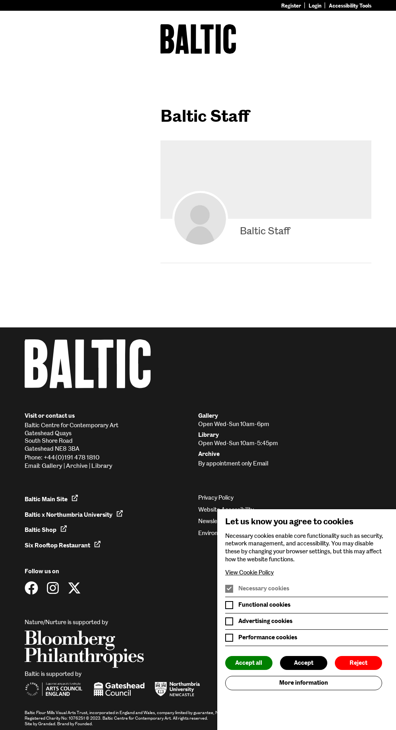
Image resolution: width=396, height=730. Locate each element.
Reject (358, 662)
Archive (77, 465)
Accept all (248, 662)
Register (291, 5)
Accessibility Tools (350, 5)
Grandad (46, 723)
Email (261, 463)
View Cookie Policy (249, 572)
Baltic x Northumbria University (74, 514)
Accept (303, 662)
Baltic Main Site (52, 498)
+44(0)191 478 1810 (72, 457)
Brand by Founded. (75, 723)
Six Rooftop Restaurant (63, 544)
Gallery (52, 465)
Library (101, 465)
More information (303, 682)
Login (315, 5)
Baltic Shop (46, 529)
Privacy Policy (216, 497)
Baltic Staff (265, 231)
